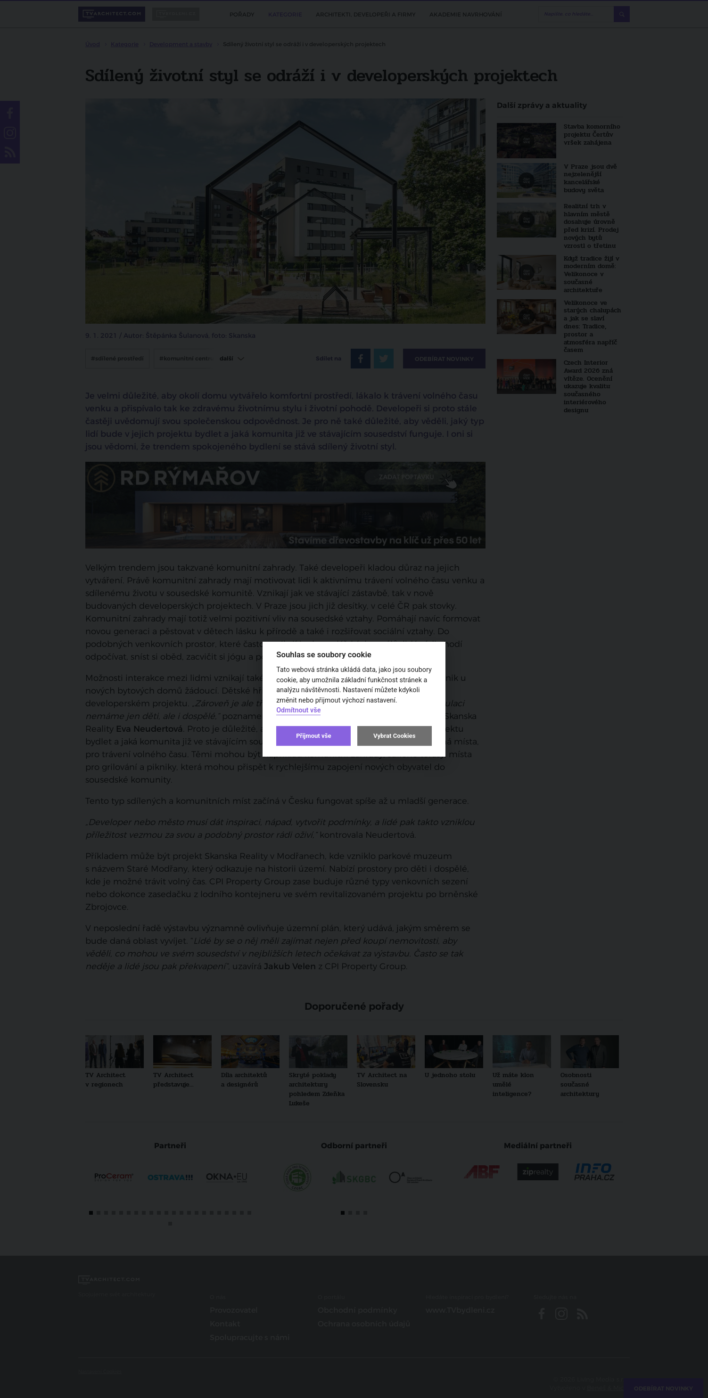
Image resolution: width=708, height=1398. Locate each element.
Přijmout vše (313, 735)
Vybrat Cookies (394, 735)
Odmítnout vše (298, 710)
